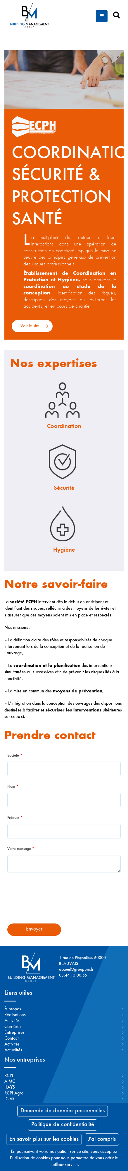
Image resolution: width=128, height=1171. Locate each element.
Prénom (15, 818)
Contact (11, 1038)
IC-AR (9, 1099)
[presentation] (64, 901)
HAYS (9, 1087)
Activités (12, 1021)
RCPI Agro (13, 1093)
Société (14, 755)
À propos (12, 1009)
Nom (12, 787)
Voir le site (29, 326)
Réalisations (15, 1015)
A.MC (9, 1082)
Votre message (20, 849)
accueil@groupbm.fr (76, 970)
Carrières (12, 1027)
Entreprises (14, 1033)
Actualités (13, 1050)
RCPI (8, 1076)
